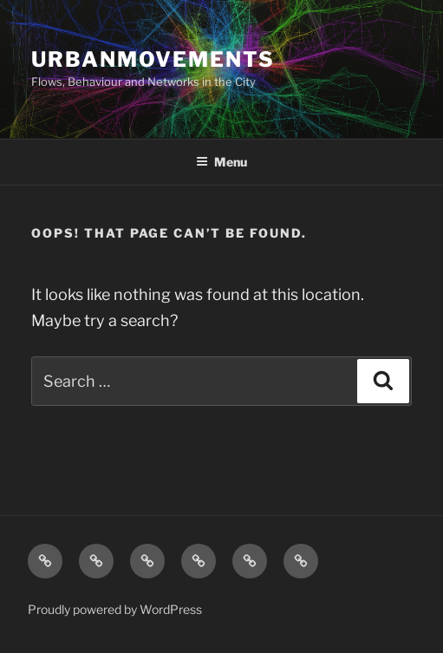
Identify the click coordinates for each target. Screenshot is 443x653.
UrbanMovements (153, 59)
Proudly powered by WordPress (115, 609)
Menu (221, 161)
